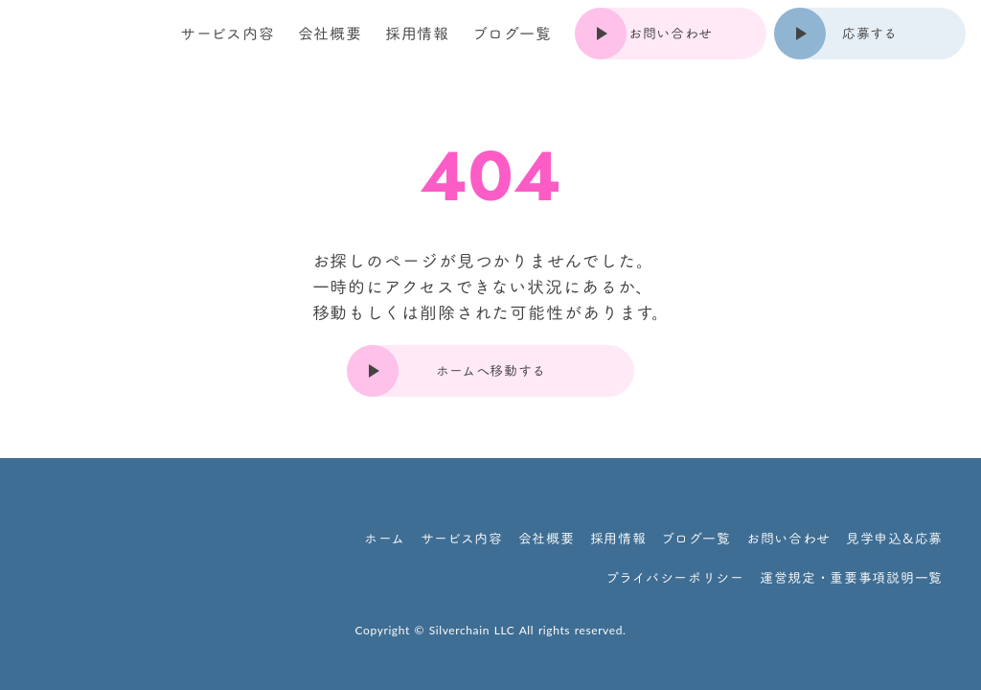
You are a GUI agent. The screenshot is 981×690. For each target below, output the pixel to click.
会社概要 (330, 33)
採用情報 (417, 33)
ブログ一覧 (512, 33)
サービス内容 (227, 33)
